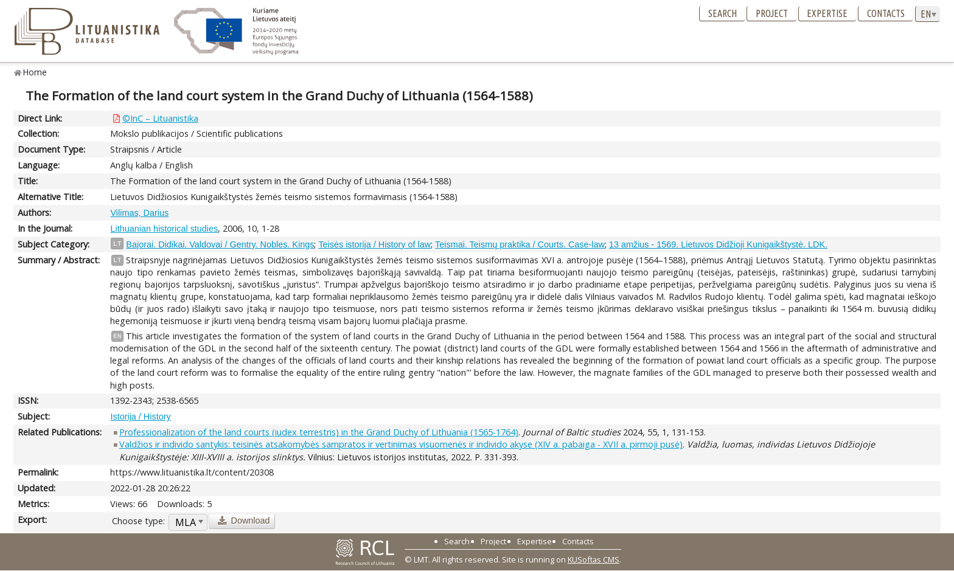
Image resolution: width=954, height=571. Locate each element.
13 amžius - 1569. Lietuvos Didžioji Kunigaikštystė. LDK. (718, 244)
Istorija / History (140, 416)
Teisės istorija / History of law (374, 244)
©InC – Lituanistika (160, 118)
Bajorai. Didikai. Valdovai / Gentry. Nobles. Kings (220, 244)
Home (35, 72)
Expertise (827, 13)
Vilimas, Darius (139, 213)
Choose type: (138, 521)
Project (772, 13)
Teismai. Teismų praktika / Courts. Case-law (520, 244)
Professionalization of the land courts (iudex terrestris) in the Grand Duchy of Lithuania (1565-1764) (318, 432)
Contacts (886, 13)
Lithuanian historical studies (164, 229)
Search (722, 13)
